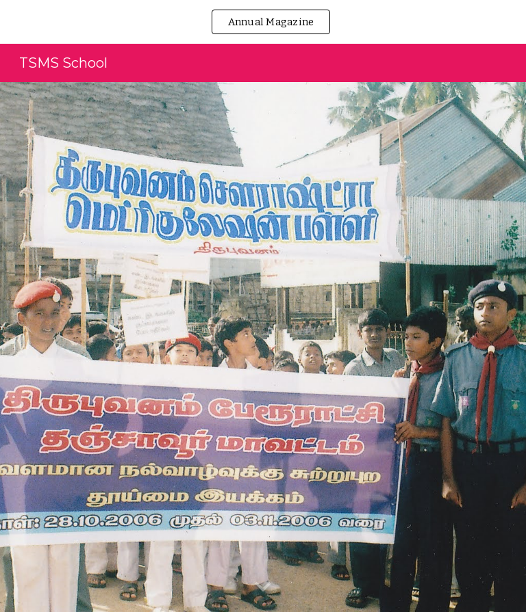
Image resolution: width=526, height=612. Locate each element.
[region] (263, 22)
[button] (263, 587)
